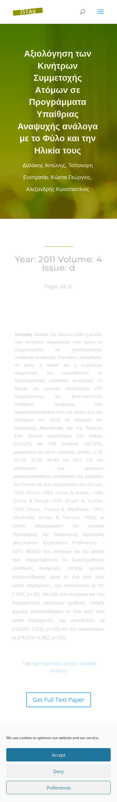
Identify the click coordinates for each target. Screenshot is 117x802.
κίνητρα (69, 663)
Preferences (59, 788)
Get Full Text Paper (58, 700)
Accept (58, 755)
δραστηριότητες (48, 663)
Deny (58, 771)
